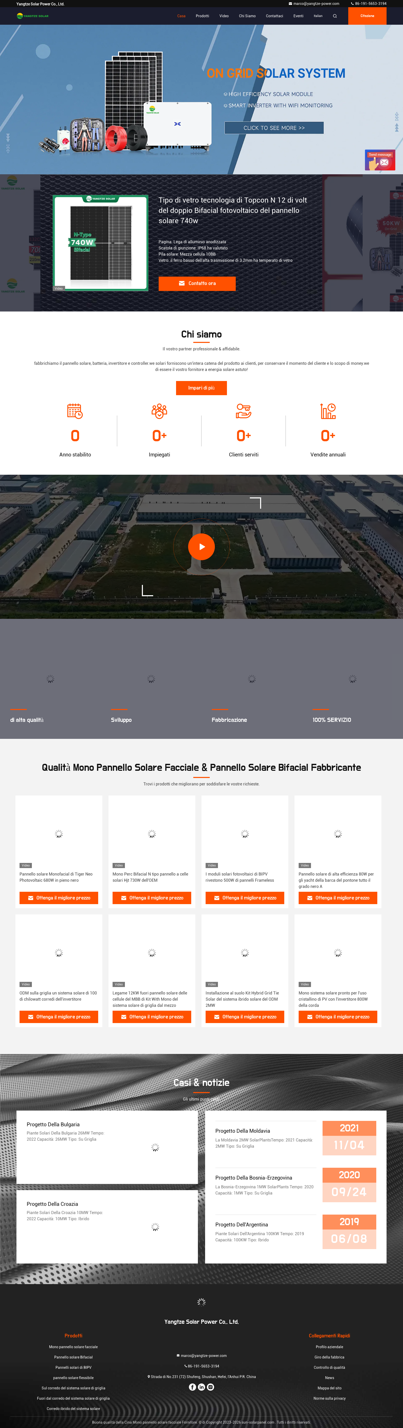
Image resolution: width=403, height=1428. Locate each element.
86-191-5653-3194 (368, 4)
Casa (181, 16)
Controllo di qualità (329, 1367)
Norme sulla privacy (330, 1398)
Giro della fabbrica (329, 1357)
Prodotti (202, 16)
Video (224, 16)
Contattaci (274, 16)
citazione (367, 16)
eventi (299, 16)
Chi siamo (247, 16)
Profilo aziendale (329, 1347)
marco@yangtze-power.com (314, 4)
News (329, 1378)
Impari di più (201, 388)
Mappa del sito (330, 1388)
